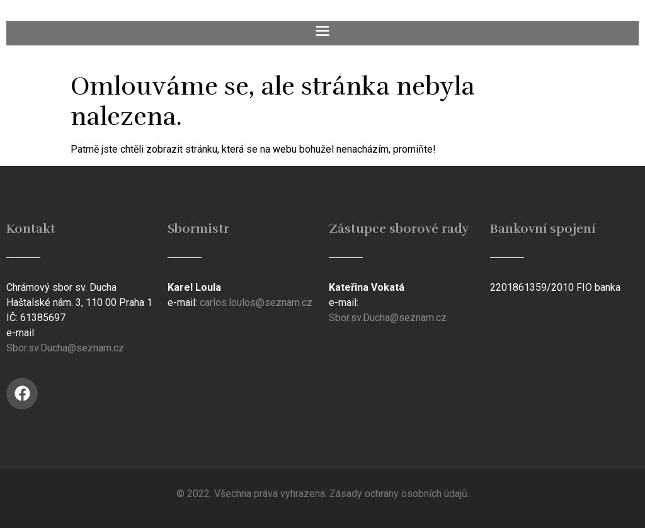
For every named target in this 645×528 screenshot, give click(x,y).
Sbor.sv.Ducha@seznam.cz (65, 348)
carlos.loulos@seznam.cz (256, 302)
